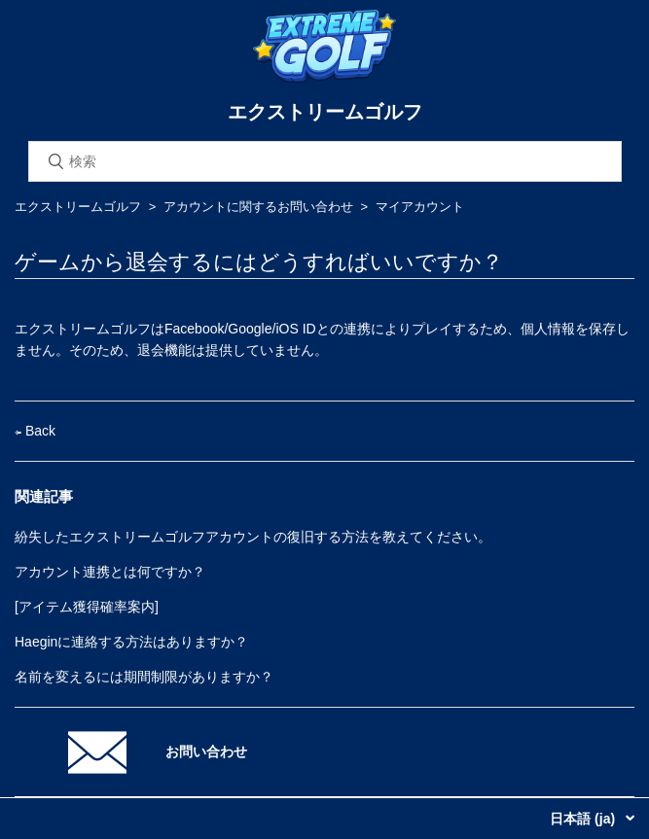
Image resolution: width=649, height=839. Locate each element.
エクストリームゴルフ (78, 206)
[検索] (325, 161)
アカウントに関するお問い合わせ (258, 206)
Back (35, 430)
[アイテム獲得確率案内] (87, 606)
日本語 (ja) (584, 818)
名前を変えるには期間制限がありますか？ (144, 676)
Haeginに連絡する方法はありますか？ (131, 641)
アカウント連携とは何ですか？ (110, 571)
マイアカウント (420, 206)
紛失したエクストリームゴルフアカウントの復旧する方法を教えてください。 (253, 536)
